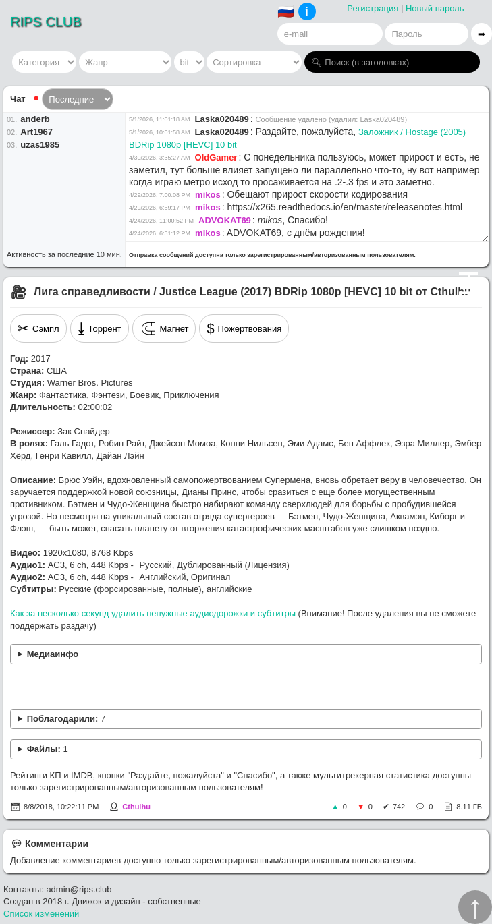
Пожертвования (244, 328)
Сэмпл (38, 328)
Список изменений (41, 913)
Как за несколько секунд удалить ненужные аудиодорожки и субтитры (153, 613)
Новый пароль (435, 8)
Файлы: (47, 749)
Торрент (99, 328)
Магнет (164, 328)
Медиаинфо (53, 654)
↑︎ (475, 907)
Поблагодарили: (66, 719)
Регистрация (372, 8)
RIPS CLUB (46, 21)
